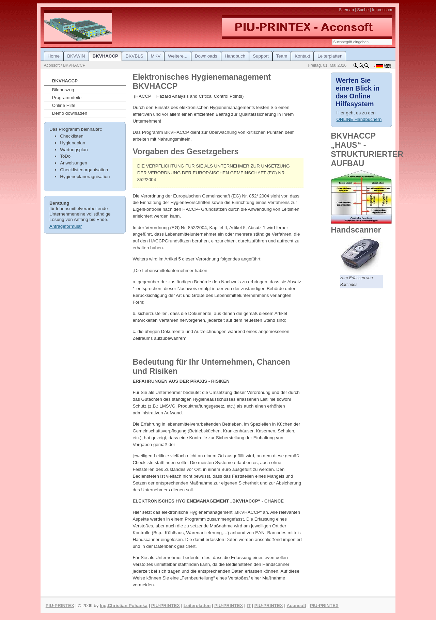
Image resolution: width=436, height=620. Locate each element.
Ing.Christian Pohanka (123, 605)
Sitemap (346, 9)
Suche (363, 9)
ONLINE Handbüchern (359, 119)
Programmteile (66, 97)
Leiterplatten (197, 605)
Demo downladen (69, 113)
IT (249, 605)
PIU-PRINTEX (60, 605)
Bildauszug (63, 89)
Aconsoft (296, 605)
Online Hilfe (64, 105)
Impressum (382, 9)
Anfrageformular (65, 226)
